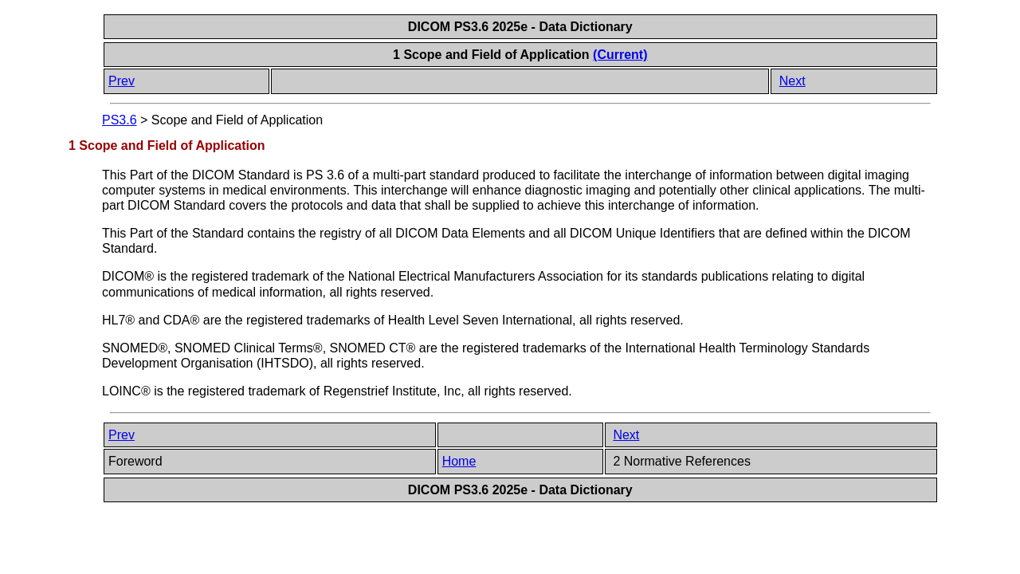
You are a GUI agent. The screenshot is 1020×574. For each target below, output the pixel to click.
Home (459, 461)
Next (792, 81)
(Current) (620, 54)
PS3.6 (119, 120)
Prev (121, 81)
